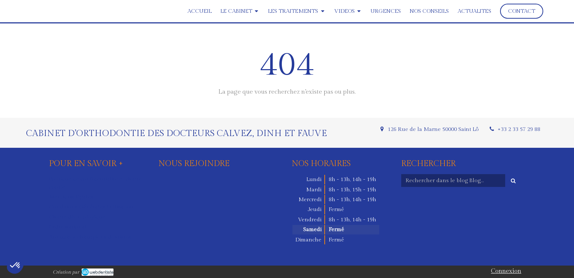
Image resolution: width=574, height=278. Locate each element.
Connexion (506, 271)
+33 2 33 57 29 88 (518, 129)
